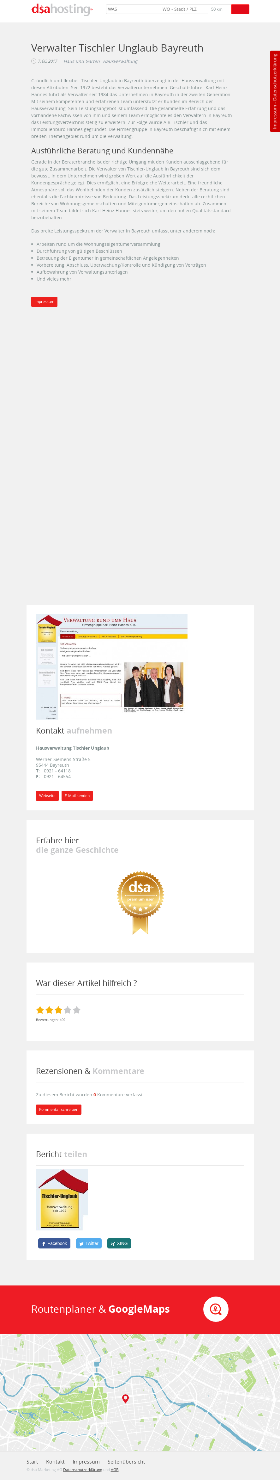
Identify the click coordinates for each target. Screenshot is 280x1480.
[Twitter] (89, 1243)
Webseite (47, 795)
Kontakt (55, 1461)
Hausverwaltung (120, 61)
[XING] (119, 1243)
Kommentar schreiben (58, 1109)
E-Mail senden (77, 795)
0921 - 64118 (57, 771)
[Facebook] (54, 1243)
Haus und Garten (81, 61)
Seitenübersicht (126, 1461)
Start (32, 1461)
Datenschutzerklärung (274, 77)
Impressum (274, 117)
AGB (115, 1469)
